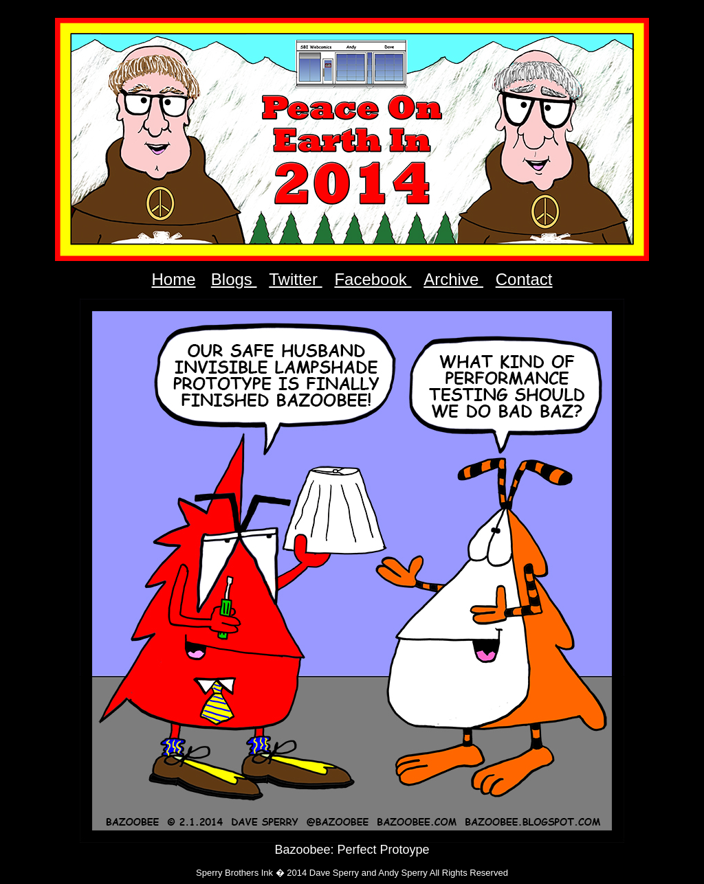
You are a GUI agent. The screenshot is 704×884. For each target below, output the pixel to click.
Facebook (372, 279)
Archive (453, 279)
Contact (524, 279)
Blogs (234, 279)
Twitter (295, 279)
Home (174, 279)
